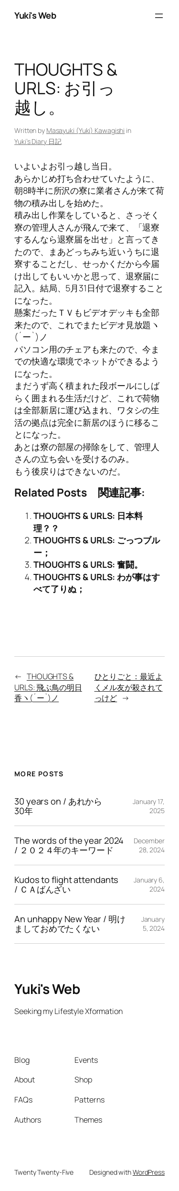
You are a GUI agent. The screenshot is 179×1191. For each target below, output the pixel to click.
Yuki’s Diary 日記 (38, 141)
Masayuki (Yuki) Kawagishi (85, 130)
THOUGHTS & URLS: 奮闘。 (88, 564)
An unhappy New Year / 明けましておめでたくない (70, 924)
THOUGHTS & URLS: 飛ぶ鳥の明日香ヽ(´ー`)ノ (48, 687)
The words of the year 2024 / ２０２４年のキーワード (69, 845)
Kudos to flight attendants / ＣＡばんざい (66, 884)
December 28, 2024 (149, 845)
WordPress (149, 1172)
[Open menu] (159, 16)
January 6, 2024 (149, 884)
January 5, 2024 (153, 924)
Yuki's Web (35, 15)
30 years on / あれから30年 (58, 806)
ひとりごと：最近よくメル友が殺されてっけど (129, 687)
